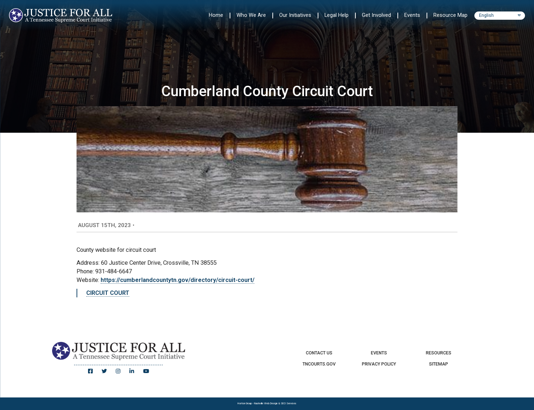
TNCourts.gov (319, 364)
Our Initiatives (295, 15)
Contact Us (319, 352)
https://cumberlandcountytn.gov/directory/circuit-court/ (177, 280)
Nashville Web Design (265, 403)
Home (216, 15)
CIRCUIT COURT (107, 292)
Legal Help (336, 15)
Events (412, 15)
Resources (438, 352)
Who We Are (251, 15)
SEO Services (288, 403)
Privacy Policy (379, 364)
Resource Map (450, 15)
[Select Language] (499, 15)
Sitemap (438, 364)
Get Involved (376, 15)
